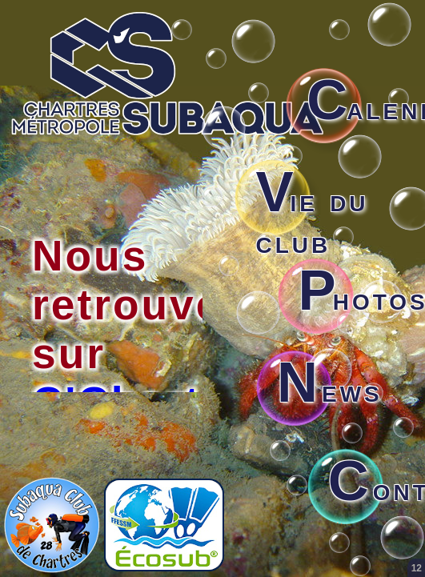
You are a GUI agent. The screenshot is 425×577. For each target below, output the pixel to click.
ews (330, 390)
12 (416, 568)
